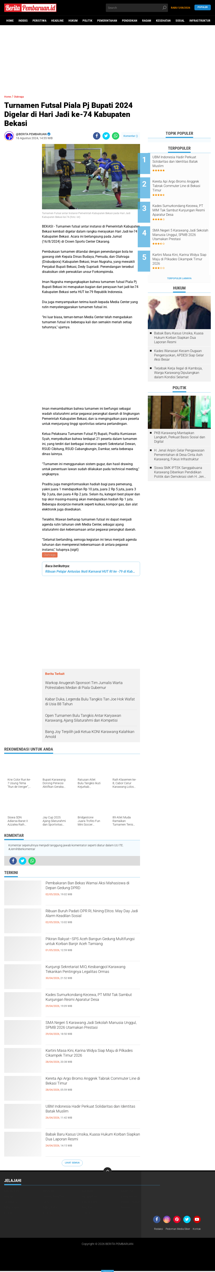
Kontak (203, 1229)
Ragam (146, 20)
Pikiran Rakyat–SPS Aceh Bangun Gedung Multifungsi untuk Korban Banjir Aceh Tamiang (93, 947)
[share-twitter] (106, 136)
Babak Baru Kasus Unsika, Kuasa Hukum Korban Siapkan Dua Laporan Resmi (89, 1143)
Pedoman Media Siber (181, 1229)
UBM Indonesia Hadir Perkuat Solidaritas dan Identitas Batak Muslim (91, 1111)
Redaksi (159, 1229)
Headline (57, 20)
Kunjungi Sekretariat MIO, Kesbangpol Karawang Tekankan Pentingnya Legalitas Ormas (90, 975)
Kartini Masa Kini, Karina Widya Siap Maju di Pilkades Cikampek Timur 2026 (92, 1055)
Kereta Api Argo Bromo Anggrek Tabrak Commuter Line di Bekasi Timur (92, 1083)
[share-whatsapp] (115, 136)
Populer (203, 7)
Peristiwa (39, 20)
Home (10, 20)
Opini (46, 1202)
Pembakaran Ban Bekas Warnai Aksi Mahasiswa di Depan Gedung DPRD (88, 888)
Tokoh (86, 1213)
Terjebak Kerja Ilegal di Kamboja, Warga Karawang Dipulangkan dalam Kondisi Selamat (178, 356)
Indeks (23, 20)
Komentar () (130, 135)
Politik (87, 20)
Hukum (73, 20)
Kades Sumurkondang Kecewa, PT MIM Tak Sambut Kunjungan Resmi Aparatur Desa (92, 1003)
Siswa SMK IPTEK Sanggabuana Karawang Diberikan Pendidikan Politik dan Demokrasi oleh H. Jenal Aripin (180, 456)
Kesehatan (163, 20)
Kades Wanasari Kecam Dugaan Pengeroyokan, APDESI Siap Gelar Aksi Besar (179, 339)
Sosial (180, 20)
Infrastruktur (199, 20)
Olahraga (50, 555)
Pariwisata (89, 1202)
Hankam (87, 1191)
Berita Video (12, 1191)
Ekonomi (49, 1191)
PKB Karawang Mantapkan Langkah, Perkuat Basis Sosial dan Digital (179, 421)
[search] (137, 8)
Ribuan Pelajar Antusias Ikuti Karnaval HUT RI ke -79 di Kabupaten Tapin (91, 572)
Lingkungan (129, 1197)
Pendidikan (129, 20)
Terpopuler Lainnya (179, 262)
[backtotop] (107, 1172)
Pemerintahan (107, 20)
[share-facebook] (96, 136)
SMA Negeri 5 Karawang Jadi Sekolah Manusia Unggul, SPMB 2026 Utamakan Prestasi (93, 1031)
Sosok (47, 1213)
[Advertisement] (107, 57)
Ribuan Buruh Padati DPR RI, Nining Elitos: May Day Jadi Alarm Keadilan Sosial (88, 919)
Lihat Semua (72, 1163)
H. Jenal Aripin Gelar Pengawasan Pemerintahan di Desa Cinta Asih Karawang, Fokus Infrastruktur (179, 438)
